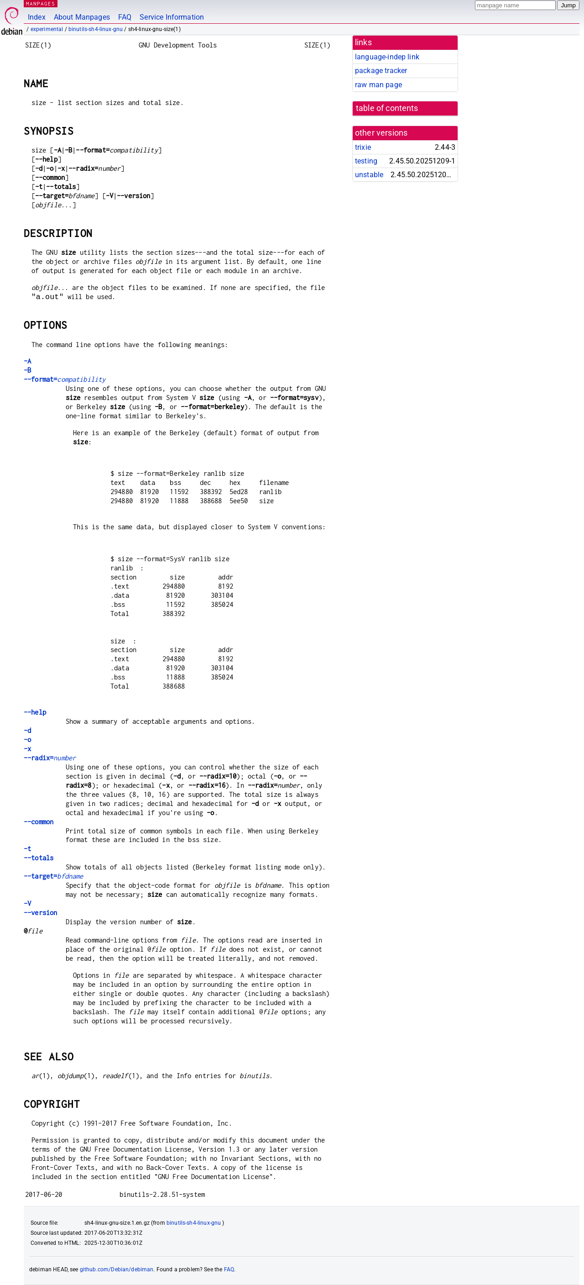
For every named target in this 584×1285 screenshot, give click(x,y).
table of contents (387, 108)
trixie (363, 147)
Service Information (172, 17)
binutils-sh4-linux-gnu (95, 29)
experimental (47, 29)
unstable (369, 174)
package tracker (381, 70)
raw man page (378, 84)
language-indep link (387, 57)
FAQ (124, 17)
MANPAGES (40, 3)
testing (366, 161)
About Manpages (82, 17)
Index (37, 17)
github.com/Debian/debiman (117, 1269)
